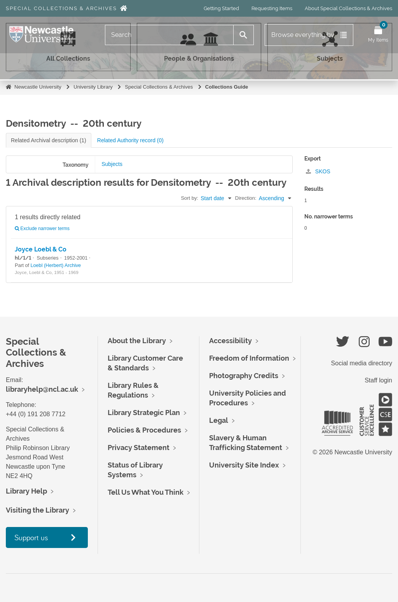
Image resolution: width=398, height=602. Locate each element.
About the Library (137, 341)
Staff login (378, 380)
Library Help (26, 491)
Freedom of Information (249, 358)
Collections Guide (226, 87)
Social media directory (361, 363)
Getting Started (221, 8)
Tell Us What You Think (145, 492)
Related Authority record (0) (130, 140)
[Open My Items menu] (378, 35)
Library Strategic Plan (144, 412)
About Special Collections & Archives (348, 8)
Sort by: (189, 198)
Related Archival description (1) (48, 140)
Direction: (246, 198)
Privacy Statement (138, 447)
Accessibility (230, 341)
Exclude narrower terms (42, 228)
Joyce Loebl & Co (40, 249)
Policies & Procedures (144, 430)
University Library (92, 87)
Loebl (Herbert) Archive (56, 265)
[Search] (169, 35)
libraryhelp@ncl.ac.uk (42, 389)
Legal (218, 420)
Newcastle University (37, 87)
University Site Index (244, 465)
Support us (31, 537)
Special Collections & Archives (61, 8)
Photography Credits (243, 376)
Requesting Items (271, 8)
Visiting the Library (37, 510)
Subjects (111, 164)
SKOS (318, 171)
